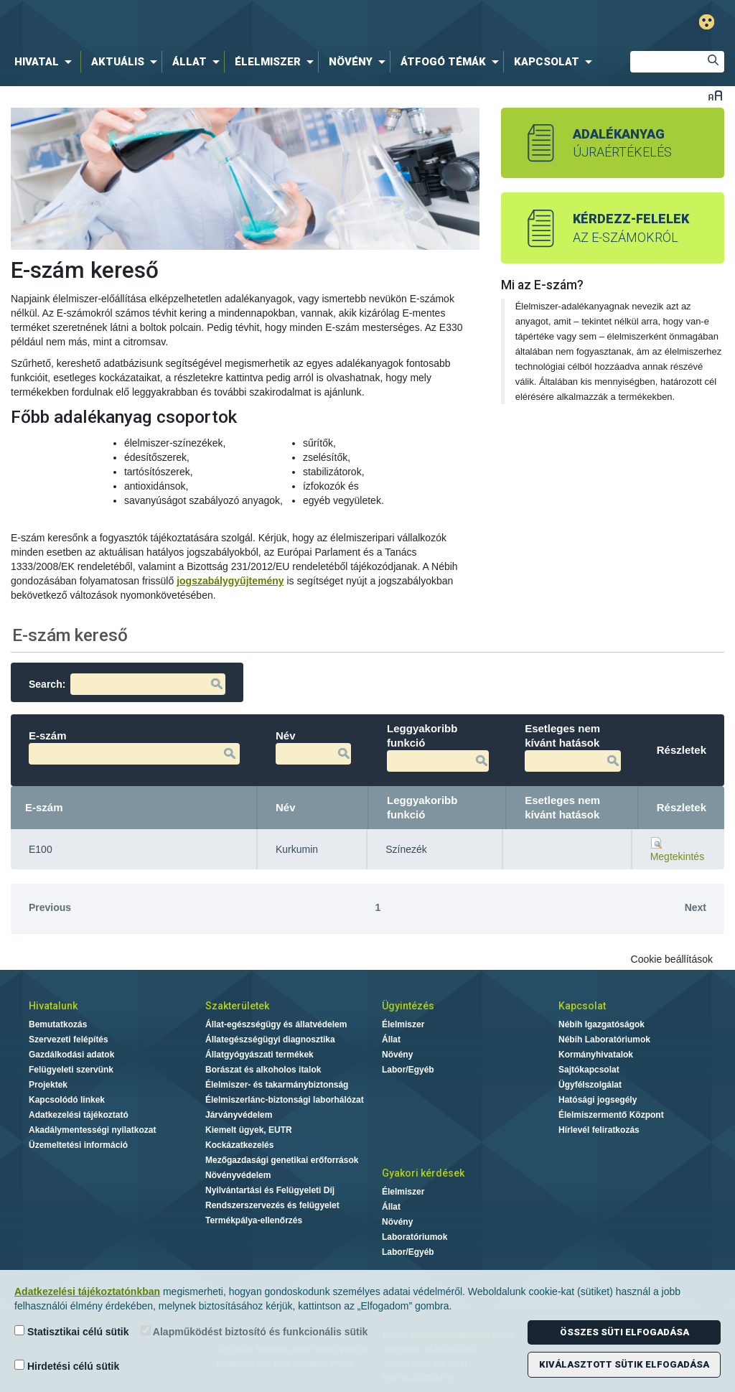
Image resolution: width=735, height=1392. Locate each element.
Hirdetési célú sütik (66, 1366)
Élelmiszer (403, 1024)
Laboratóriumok (414, 1237)
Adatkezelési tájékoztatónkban (87, 1291)
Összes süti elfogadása (624, 1332)
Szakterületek (237, 1006)
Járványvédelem (238, 1115)
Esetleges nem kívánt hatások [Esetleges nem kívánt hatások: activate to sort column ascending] (562, 807)
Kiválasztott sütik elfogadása (624, 1364)
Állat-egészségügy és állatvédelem (276, 1024)
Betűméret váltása (715, 95)
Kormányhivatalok (595, 1055)
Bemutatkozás (58, 1024)
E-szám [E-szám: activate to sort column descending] (44, 807)
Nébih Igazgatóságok (601, 1024)
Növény (397, 1055)
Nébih (222, 22)
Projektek (48, 1085)
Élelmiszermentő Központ (611, 1115)
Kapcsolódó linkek (67, 1100)
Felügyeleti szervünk (71, 1070)
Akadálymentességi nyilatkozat (92, 1130)
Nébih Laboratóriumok (604, 1039)
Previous (50, 907)
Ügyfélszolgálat (590, 1085)
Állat (391, 1039)
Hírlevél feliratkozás (599, 1130)
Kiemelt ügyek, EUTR (248, 1130)
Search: (127, 684)
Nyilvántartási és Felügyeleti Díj (269, 1190)
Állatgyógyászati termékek (259, 1055)
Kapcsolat (582, 1006)
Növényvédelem (238, 1175)
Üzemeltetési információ (78, 1145)
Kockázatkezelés (239, 1145)
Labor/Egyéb (408, 1070)
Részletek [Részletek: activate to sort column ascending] (681, 807)
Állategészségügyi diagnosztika (270, 1039)
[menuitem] (46, 62)
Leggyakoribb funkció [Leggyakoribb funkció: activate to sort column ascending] (422, 807)
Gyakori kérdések (423, 1173)
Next (695, 907)
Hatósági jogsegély (597, 1100)
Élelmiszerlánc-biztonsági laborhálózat (284, 1100)
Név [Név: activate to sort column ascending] (286, 807)
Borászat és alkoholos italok (263, 1070)
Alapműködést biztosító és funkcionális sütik (254, 1331)
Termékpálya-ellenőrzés (253, 1220)
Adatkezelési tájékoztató (78, 1115)
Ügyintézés (408, 1006)
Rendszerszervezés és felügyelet (272, 1205)
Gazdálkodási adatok (71, 1055)
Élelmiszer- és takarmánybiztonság (276, 1085)
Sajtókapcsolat (588, 1070)
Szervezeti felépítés (68, 1039)
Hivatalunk (53, 1006)
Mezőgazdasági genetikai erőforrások (281, 1160)
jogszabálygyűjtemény (230, 581)
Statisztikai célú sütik (71, 1331)
